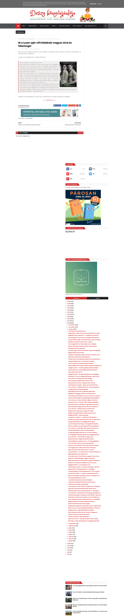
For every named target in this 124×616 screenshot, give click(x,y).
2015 (82, 502)
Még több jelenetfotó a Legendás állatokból (92, 288)
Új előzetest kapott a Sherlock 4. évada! (94, 220)
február (85, 497)
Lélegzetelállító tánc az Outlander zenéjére (92, 246)
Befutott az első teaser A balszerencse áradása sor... (94, 444)
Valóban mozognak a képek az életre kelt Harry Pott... (94, 237)
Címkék (101, 171)
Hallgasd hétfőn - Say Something (92, 325)
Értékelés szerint (64, 26)
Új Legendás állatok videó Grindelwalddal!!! (90, 348)
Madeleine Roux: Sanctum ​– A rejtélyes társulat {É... (94, 210)
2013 (82, 507)
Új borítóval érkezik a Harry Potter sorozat (95, 375)
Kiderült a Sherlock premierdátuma (93, 240)
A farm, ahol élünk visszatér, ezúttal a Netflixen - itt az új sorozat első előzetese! (97, 571)
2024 (83, 178)
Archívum (87, 171)
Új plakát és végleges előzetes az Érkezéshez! (92, 292)
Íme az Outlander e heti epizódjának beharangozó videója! (96, 551)
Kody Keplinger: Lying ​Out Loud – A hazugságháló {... (92, 363)
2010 (82, 513)
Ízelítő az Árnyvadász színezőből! (92, 424)
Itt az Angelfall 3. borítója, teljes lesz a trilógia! (93, 222)
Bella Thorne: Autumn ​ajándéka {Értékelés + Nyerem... (95, 460)
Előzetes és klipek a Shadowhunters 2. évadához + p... (93, 413)
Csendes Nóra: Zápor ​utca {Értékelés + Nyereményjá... (93, 217)
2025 (82, 176)
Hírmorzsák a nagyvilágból (28, 39)
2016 (82, 195)
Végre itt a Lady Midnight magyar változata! (92, 387)
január (85, 500)
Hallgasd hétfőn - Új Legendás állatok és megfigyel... (94, 264)
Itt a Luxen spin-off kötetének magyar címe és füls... (94, 383)
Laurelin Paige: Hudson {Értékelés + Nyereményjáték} (92, 231)
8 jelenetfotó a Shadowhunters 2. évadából (92, 403)
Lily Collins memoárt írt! (89, 262)
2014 (82, 504)
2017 (82, 193)
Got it (99, 4)
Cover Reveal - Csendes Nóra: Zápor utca (94, 358)
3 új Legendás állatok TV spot (91, 416)
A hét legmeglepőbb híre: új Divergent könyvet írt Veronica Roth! (97, 545)
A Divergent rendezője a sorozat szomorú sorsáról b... (95, 295)
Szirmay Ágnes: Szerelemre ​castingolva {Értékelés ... (94, 213)
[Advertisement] (94, 118)
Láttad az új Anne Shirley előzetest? (93, 470)
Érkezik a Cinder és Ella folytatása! (92, 473)
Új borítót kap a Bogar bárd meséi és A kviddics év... (93, 313)
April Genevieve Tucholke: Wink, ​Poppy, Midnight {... (94, 306)
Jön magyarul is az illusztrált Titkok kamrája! (93, 372)
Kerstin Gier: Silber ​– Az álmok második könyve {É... (94, 410)
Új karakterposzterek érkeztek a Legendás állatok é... (92, 390)
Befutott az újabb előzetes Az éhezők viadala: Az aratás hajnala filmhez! (97, 564)
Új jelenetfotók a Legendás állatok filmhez (95, 360)
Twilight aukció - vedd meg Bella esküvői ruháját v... (94, 255)
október (85, 202)
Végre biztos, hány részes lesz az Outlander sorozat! (92, 206)
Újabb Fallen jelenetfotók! (90, 234)
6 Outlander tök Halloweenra (91, 203)
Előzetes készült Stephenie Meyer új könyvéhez (93, 226)
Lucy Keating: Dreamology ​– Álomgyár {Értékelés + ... (93, 338)
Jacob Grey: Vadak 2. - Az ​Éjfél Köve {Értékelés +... (93, 327)
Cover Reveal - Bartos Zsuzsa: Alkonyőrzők (95, 366)
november (86, 199)
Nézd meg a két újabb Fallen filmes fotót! (94, 273)
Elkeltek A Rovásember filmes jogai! (93, 454)
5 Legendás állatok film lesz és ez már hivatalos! (93, 352)
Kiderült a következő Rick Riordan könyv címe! (94, 430)
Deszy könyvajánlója (86, 581)
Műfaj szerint (77, 26)
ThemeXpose (24, 613)
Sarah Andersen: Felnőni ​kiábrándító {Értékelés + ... (93, 259)
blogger (73, 137)
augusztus (86, 484)
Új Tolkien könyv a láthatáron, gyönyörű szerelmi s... (94, 309)
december (86, 197)
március (85, 495)
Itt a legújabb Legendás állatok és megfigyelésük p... (92, 355)
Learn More (93, 4)
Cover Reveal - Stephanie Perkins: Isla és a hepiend (95, 283)
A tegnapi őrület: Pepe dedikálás (92, 286)
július (84, 487)
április (85, 493)
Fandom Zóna (44, 26)
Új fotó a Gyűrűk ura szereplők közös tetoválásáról (93, 341)
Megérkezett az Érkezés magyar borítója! (95, 319)
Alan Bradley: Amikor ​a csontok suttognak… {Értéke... (91, 400)
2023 (82, 180)
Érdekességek (32, 26)
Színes (53, 26)
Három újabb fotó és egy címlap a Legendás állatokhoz (92, 252)
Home (19, 39)
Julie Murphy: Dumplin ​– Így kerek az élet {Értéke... (94, 279)
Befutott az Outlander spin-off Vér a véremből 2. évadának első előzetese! (97, 558)
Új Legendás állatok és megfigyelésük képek (93, 334)
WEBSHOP (45, 104)
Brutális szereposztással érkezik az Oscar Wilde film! (94, 331)
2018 (82, 191)
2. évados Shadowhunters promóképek (94, 419)
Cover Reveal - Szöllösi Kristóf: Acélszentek (91, 316)
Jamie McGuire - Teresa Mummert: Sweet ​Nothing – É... (95, 378)
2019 (82, 189)
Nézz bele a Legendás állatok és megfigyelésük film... (91, 479)
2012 (82, 509)
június (85, 489)
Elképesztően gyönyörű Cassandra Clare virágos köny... (94, 457)
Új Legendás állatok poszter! (91, 229)
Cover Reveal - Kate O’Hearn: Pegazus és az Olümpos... (94, 427)
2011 (82, 511)
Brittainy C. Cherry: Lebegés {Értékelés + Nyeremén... (94, 268)
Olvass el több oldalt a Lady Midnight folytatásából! (93, 299)
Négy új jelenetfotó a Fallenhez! (92, 381)
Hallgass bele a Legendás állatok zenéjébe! (92, 464)
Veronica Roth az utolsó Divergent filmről (94, 249)
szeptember (86, 482)
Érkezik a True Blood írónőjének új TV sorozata (93, 394)
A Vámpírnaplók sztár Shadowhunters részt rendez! (93, 406)
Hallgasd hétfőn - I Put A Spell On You (93, 397)
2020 (83, 187)
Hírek (23, 26)
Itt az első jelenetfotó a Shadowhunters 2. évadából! (95, 448)
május (85, 491)
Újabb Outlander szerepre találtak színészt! (92, 451)
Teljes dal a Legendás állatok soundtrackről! (91, 421)
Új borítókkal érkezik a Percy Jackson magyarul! (93, 467)
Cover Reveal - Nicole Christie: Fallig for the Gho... (94, 302)
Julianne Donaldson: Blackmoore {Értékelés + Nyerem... (92, 441)
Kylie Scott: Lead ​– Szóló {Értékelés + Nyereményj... (93, 475)
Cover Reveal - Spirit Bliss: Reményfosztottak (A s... (90, 345)
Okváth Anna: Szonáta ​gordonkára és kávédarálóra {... (93, 243)
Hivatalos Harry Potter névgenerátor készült (93, 276)
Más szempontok (90, 26)
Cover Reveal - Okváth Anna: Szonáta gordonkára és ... (93, 437)
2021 (82, 185)
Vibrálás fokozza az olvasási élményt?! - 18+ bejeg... (94, 434)
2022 (82, 182)
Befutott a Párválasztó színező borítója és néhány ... (95, 369)
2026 (82, 174)
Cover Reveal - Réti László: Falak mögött (94, 271)
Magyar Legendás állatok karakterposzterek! (90, 322)
